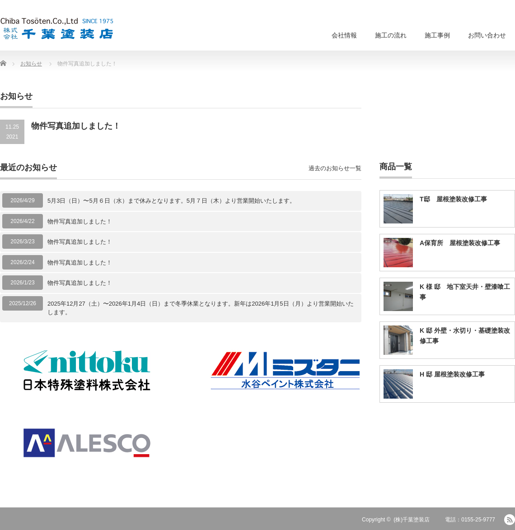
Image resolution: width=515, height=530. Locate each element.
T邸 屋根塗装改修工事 (453, 199)
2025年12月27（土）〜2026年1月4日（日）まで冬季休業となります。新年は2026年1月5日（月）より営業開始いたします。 (200, 308)
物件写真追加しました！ (79, 221)
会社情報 (344, 35)
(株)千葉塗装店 (411, 519)
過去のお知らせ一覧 (335, 168)
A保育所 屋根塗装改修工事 (460, 242)
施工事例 (437, 35)
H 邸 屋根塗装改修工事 (452, 374)
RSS (509, 519)
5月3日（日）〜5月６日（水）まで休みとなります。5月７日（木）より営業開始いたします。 (171, 200)
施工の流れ (391, 35)
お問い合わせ (487, 35)
